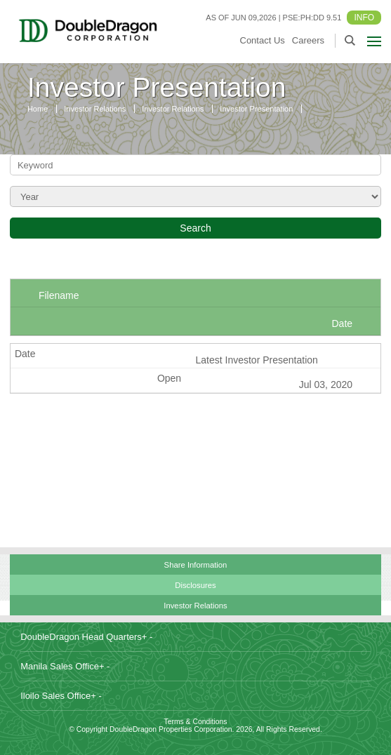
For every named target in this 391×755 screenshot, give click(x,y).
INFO (364, 17)
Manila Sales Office (65, 666)
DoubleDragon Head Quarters (86, 637)
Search (195, 228)
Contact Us (262, 40)
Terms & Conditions (195, 722)
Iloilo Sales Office (61, 695)
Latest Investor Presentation (256, 360)
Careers (308, 40)
